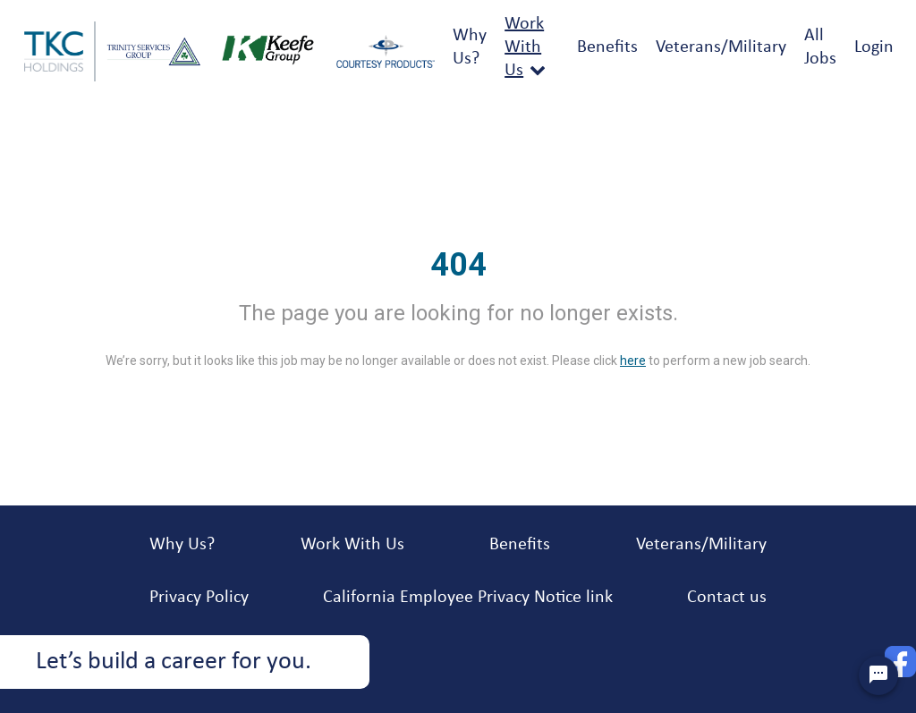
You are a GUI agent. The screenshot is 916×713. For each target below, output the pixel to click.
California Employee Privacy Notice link (468, 598)
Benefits (607, 47)
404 (458, 265)
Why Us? (182, 545)
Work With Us (524, 47)
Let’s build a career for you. (173, 662)
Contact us (727, 598)
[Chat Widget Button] (878, 675)
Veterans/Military (721, 47)
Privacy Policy (199, 598)
